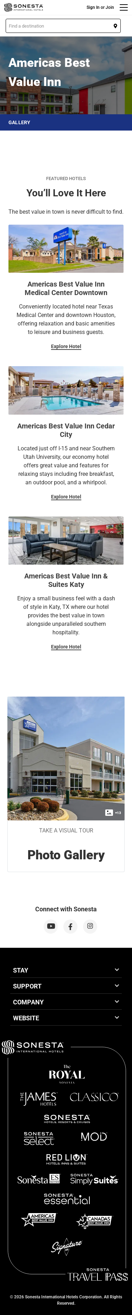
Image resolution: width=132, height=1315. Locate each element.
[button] (63, 26)
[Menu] (124, 7)
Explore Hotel (66, 346)
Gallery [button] (19, 122)
